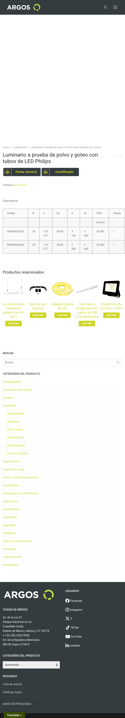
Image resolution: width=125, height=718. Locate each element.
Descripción (10, 200)
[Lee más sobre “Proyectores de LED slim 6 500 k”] (111, 315)
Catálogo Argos (12, 692)
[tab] (10, 201)
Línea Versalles (15, 445)
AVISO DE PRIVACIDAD (17, 704)
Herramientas (11, 509)
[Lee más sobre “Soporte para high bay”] (38, 315)
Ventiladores (10, 565)
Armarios (8, 397)
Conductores (11, 485)
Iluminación (20, 147)
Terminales (10, 549)
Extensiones (10, 501)
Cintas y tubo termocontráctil (21, 477)
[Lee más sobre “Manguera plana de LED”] (62, 315)
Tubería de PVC (12, 557)
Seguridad (9, 525)
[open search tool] (105, 7)
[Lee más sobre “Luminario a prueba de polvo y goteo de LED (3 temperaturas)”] (87, 323)
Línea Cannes (14, 429)
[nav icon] (115, 7)
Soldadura (9, 533)
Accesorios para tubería (17, 389)
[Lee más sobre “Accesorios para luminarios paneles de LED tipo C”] (13, 323)
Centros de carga (13, 469)
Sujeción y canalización (17, 541)
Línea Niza (12, 421)
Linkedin (72, 645)
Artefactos (9, 405)
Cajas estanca (11, 461)
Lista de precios (12, 684)
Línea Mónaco (15, 437)
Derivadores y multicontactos (21, 493)
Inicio (6, 147)
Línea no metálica (17, 453)
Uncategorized (12, 381)
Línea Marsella (15, 413)
